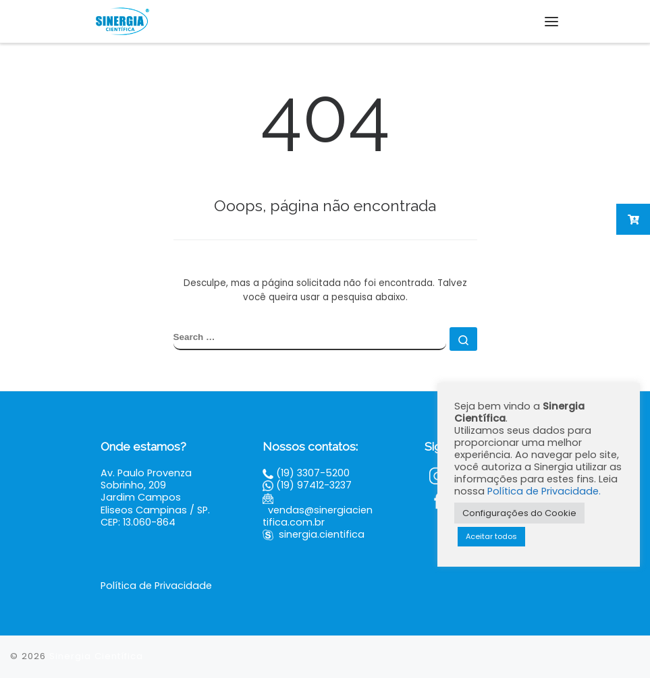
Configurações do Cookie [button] (519, 513)
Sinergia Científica (96, 656)
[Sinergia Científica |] (121, 20)
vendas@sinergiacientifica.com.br (318, 516)
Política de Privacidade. (544, 491)
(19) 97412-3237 (314, 485)
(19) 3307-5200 (313, 473)
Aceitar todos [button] (491, 536)
